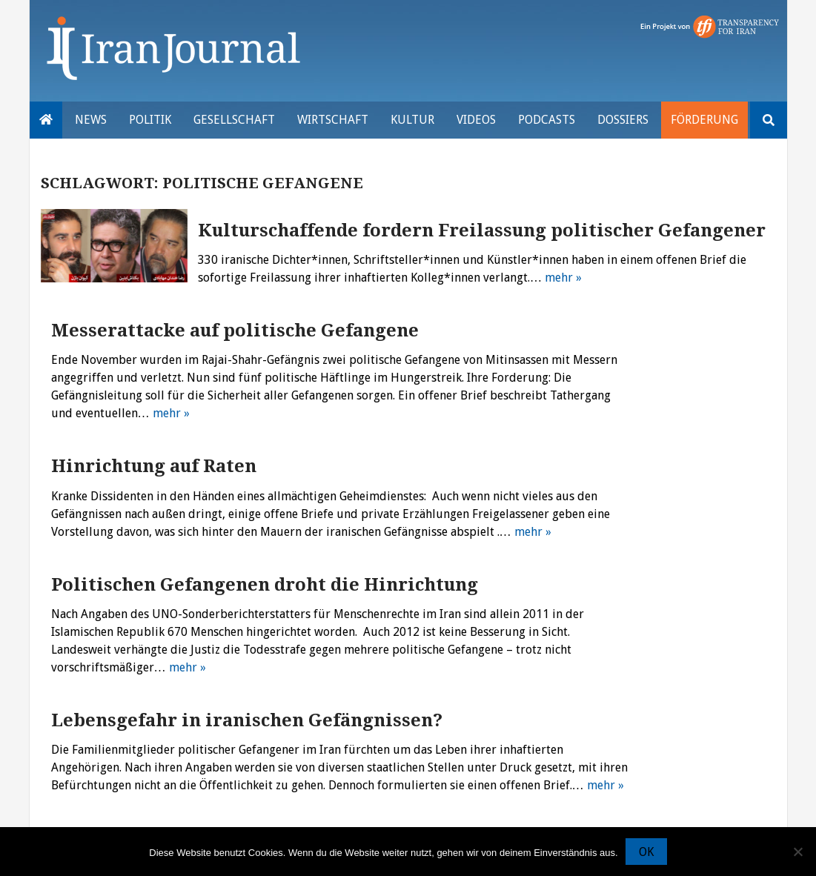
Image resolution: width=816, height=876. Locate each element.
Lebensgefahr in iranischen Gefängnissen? (246, 720)
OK (646, 852)
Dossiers (623, 120)
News (91, 120)
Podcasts (546, 120)
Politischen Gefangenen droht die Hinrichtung (264, 584)
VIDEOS (476, 120)
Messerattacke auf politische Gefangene (235, 330)
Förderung (704, 120)
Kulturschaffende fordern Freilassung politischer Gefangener (482, 230)
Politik (150, 120)
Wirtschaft (332, 120)
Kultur (412, 120)
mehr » (563, 278)
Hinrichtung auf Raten (153, 466)
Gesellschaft (234, 120)
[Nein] (797, 851)
